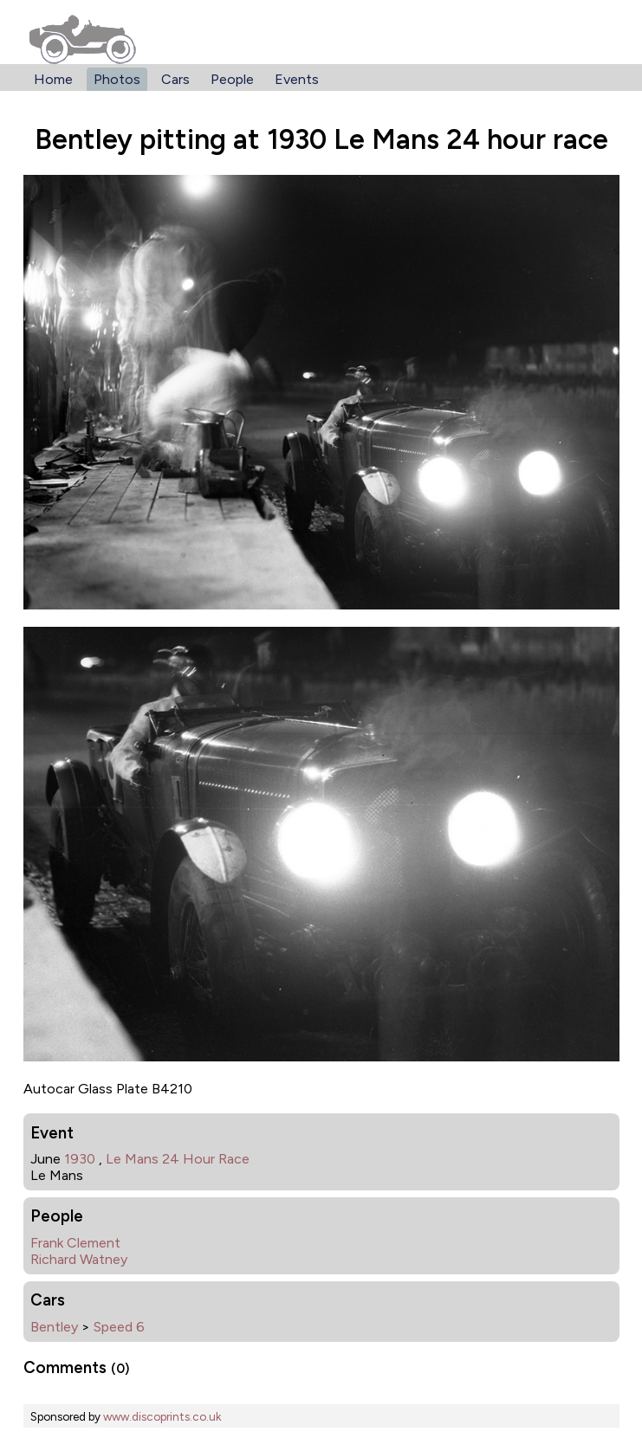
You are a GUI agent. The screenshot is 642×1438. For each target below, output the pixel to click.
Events (297, 79)
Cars (175, 79)
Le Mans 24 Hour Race (178, 1159)
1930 (79, 1159)
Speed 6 (119, 1327)
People (232, 79)
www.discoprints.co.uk (162, 1416)
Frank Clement (75, 1243)
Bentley (54, 1327)
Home (53, 79)
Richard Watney (78, 1259)
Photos (117, 79)
